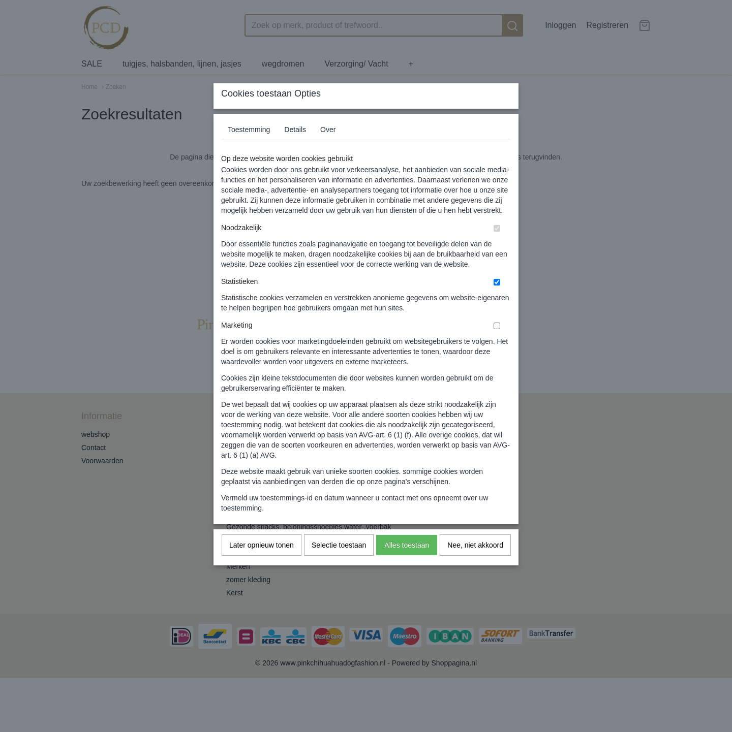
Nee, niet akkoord (475, 565)
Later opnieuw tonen (261, 565)
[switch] (497, 248)
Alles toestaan (406, 565)
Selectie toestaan (339, 565)
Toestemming (249, 149)
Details (295, 149)
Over (328, 149)
